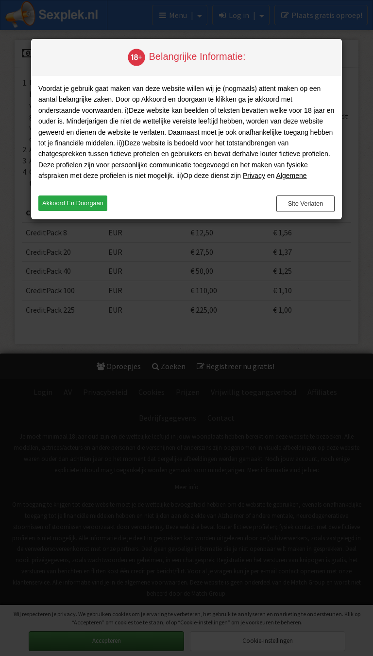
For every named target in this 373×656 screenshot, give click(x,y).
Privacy (254, 175)
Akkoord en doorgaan (72, 203)
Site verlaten (305, 203)
